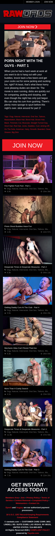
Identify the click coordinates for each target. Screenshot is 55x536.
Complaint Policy (40, 500)
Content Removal (22, 500)
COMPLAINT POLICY (40, 530)
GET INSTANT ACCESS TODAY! (27, 487)
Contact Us (34, 503)
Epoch (9, 507)
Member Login (33, 2)
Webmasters (21, 503)
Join (23, 498)
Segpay (19, 507)
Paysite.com (33, 533)
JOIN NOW (27, 26)
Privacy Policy (33, 498)
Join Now (48, 2)
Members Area (12, 498)
